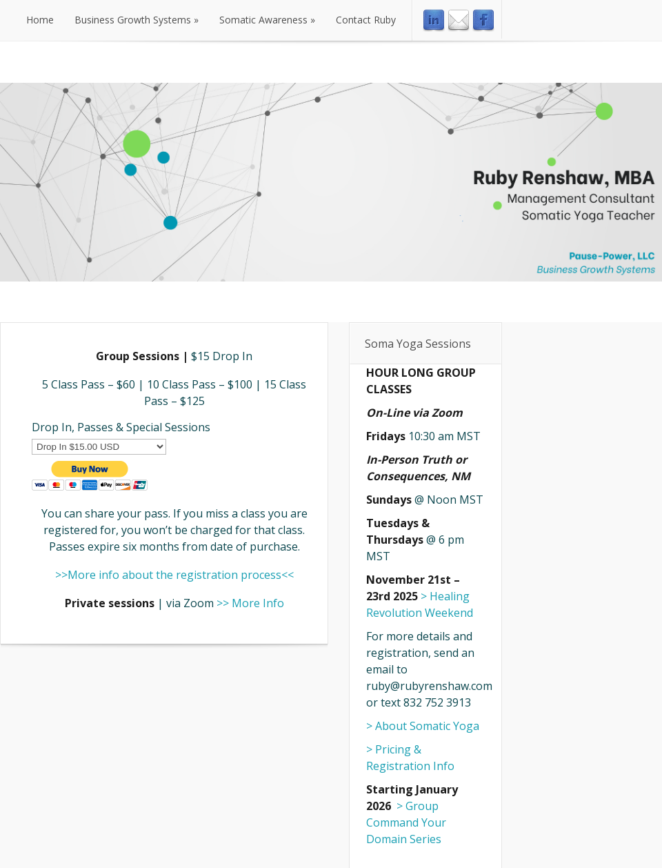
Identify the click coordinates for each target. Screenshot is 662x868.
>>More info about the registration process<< (174, 574)
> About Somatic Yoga (422, 725)
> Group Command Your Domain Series (406, 822)
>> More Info (250, 603)
